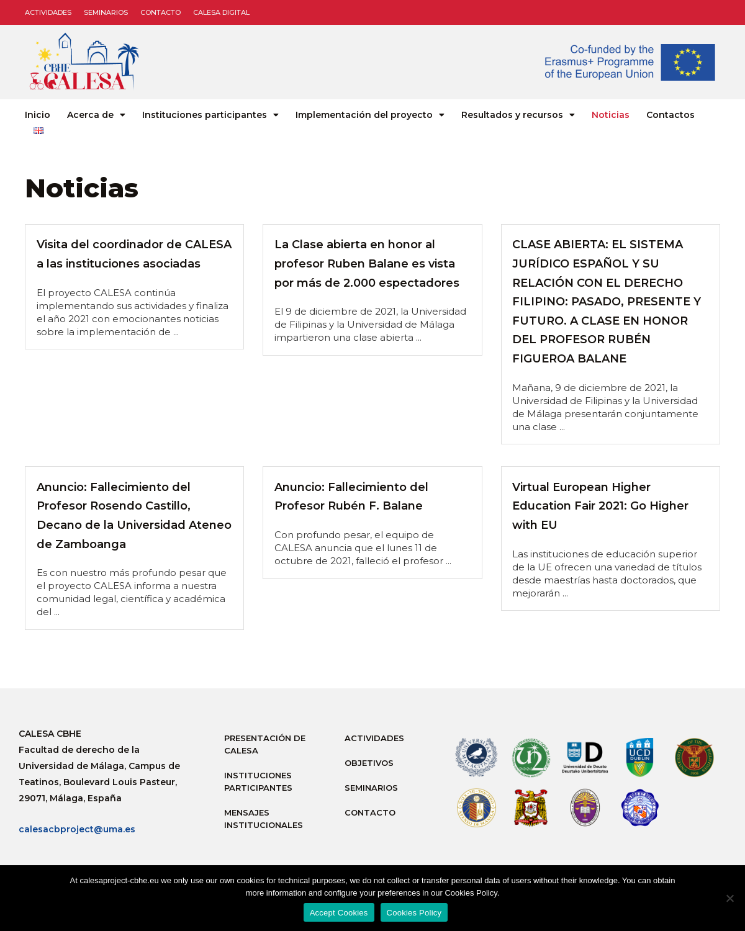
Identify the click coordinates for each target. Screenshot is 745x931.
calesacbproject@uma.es (77, 829)
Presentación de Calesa (264, 744)
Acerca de (96, 115)
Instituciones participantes (210, 115)
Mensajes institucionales (263, 818)
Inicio (37, 114)
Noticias (611, 114)
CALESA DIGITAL (221, 12)
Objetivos (369, 763)
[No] (729, 898)
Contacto (160, 12)
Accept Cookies (339, 912)
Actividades (48, 12)
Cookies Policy (414, 912)
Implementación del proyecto (370, 115)
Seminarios (106, 12)
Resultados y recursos (518, 115)
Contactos (670, 114)
